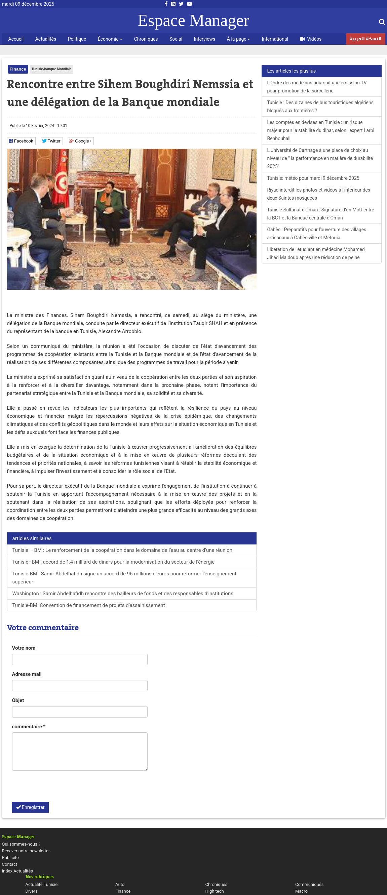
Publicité (10, 857)
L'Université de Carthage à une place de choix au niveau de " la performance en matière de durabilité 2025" (320, 158)
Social (175, 39)
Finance (18, 69)
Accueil (16, 39)
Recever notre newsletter (26, 850)
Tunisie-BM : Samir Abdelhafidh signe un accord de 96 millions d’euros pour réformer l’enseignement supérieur (124, 578)
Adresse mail (27, 674)
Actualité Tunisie (42, 884)
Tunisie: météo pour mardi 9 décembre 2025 (313, 178)
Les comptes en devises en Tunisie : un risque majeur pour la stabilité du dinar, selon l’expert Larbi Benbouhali (320, 130)
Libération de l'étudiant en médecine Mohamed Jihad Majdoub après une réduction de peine (315, 253)
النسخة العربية (365, 39)
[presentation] (63, 789)
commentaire (29, 727)
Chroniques (146, 39)
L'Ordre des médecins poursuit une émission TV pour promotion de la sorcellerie (316, 86)
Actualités (45, 39)
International (275, 39)
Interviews (205, 39)
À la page (238, 39)
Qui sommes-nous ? (21, 844)
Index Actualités (17, 870)
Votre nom (24, 648)
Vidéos (311, 39)
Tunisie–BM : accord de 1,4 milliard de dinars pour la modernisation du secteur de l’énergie (113, 562)
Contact (9, 864)
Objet (18, 700)
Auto (119, 884)
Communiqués (309, 884)
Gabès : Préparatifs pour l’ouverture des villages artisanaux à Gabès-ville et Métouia (316, 233)
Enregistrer (30, 807)
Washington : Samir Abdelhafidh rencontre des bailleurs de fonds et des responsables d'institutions (122, 594)
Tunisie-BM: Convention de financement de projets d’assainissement (88, 605)
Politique (77, 39)
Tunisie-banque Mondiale (52, 69)
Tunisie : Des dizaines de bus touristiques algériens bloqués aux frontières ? (320, 106)
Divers (32, 891)
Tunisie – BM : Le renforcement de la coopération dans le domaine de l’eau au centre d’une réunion (122, 550)
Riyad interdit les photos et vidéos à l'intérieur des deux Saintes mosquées (318, 194)
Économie (110, 39)
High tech (214, 891)
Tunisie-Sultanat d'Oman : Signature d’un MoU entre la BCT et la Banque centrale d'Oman (320, 213)
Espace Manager (193, 20)
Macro (301, 891)
